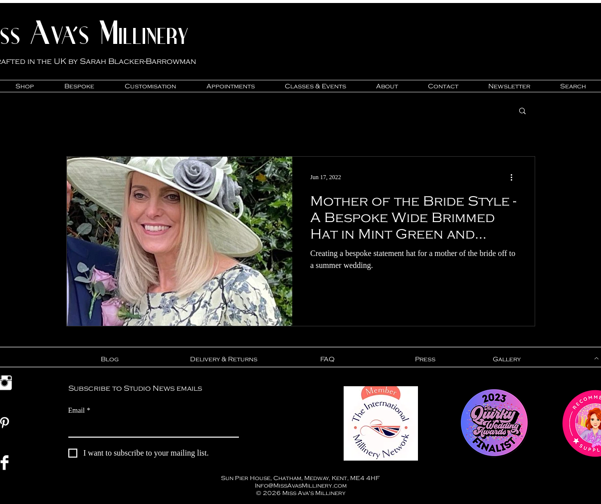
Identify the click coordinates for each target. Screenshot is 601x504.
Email (79, 410)
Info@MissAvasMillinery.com (301, 485)
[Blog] (110, 359)
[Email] (150, 428)
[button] (522, 111)
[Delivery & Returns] (224, 359)
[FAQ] (327, 359)
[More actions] (515, 177)
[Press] (425, 359)
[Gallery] (507, 359)
